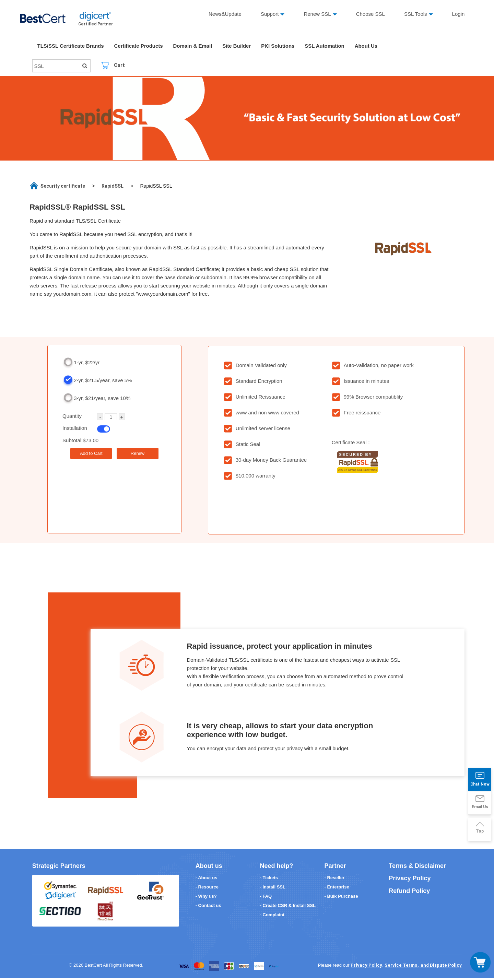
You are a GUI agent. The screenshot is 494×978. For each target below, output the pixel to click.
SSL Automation (325, 46)
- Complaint (272, 914)
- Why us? (206, 896)
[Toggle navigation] (480, 962)
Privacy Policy (410, 878)
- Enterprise (336, 886)
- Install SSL (272, 886)
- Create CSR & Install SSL (288, 905)
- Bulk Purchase (341, 896)
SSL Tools (415, 14)
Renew (137, 453)
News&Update (225, 14)
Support (270, 14)
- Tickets (269, 877)
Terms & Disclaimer (417, 865)
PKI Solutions (278, 46)
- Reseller (334, 877)
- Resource (207, 886)
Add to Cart (91, 453)
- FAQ (266, 896)
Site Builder (237, 46)
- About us (206, 877)
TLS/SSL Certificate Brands (70, 46)
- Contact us (208, 905)
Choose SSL (370, 14)
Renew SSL (317, 14)
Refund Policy (409, 890)
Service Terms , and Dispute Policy (423, 965)
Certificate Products (138, 46)
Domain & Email (193, 46)
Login (458, 14)
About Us (367, 46)
